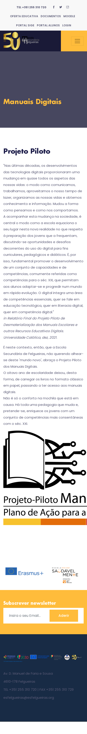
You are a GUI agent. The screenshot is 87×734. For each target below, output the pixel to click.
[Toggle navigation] (77, 41)
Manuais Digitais (32, 102)
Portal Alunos (48, 25)
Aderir (63, 615)
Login (66, 25)
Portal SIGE (25, 25)
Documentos (51, 16)
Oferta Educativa (24, 16)
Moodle (69, 16)
